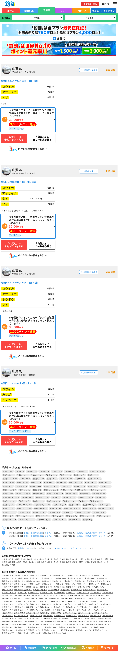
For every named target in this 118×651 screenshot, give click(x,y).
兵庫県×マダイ (94, 604)
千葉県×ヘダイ (8, 516)
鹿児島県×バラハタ (100, 630)
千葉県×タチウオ (65, 475)
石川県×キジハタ (83, 593)
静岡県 (99, 559)
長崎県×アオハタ (51, 627)
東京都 (35, 559)
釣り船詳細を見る (88, 70)
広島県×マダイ (19, 613)
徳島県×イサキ (95, 616)
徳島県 (68, 562)
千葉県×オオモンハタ (51, 490)
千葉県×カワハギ (35, 486)
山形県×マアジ (35, 578)
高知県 (56, 562)
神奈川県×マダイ (98, 587)
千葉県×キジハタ (23, 475)
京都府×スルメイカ (97, 601)
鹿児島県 (5, 565)
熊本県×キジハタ (8, 630)
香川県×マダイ (107, 616)
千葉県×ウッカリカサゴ (11, 497)
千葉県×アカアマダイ (97, 471)
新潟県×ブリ (65, 590)
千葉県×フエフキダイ (105, 508)
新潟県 (68, 559)
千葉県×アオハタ (21, 486)
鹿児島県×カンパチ (68, 630)
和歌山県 (11, 562)
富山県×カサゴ (59, 593)
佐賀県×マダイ (48, 624)
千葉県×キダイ (66, 486)
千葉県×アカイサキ (89, 505)
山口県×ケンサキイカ (100, 613)
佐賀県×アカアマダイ (77, 624)
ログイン (106, 4)
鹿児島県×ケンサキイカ (50, 630)
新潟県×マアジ (76, 590)
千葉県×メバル (52, 479)
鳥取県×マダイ (50, 610)
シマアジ (86, 548)
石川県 (81, 559)
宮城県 (17, 559)
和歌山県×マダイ (32, 607)
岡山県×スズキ (62, 610)
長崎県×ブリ (63, 627)
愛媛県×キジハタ (91, 619)
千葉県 (46, 10)
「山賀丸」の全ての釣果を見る (42, 138)
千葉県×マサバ (85, 494)
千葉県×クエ (55, 497)
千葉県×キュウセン (103, 516)
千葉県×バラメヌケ (59, 520)
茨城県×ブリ (69, 581)
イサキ (57, 548)
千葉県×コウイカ (74, 520)
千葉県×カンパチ (38, 479)
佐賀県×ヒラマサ (62, 624)
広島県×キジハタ (32, 613)
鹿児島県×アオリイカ (84, 630)
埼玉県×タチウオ (20, 584)
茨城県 (62, 559)
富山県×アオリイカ (9, 593)
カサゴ (71, 548)
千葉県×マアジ (32, 471)
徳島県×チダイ (71, 616)
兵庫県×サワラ (7, 607)
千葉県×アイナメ (71, 494)
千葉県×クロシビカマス (72, 508)
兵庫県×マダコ (106, 604)
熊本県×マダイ (74, 627)
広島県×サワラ (56, 613)
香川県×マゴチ (23, 619)
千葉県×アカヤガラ (42, 516)
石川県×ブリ (70, 593)
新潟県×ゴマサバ (89, 590)
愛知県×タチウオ (67, 598)
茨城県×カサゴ (92, 581)
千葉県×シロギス (79, 475)
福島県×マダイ (102, 578)
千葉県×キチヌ (68, 512)
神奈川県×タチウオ (40, 590)
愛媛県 (74, 562)
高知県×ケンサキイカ (77, 621)
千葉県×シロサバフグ (87, 516)
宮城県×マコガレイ (9, 578)
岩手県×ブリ (34, 575)
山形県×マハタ (90, 578)
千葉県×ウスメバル (98, 494)
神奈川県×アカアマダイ (23, 590)
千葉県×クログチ (55, 508)
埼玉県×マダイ (47, 584)
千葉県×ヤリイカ (51, 475)
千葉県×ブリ (20, 471)
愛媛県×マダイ (67, 619)
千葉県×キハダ (62, 482)
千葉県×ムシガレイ (59, 505)
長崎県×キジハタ (20, 627)
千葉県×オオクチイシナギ (24, 516)
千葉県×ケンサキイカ (10, 479)
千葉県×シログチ (81, 490)
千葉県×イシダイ (24, 501)
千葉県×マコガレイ (95, 501)
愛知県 (93, 559)
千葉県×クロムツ (105, 482)
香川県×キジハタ (36, 619)
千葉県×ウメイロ (27, 497)
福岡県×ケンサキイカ (10, 624)
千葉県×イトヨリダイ (23, 494)
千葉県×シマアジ (67, 490)
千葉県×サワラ (93, 475)
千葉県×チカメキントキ (97, 490)
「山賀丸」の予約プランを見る (13, 138)
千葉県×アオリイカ (75, 482)
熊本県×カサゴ (21, 630)
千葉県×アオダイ (71, 516)
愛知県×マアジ (94, 598)
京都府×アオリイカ (9, 604)
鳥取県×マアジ (7, 610)
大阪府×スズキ (57, 604)
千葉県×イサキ (44, 471)
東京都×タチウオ (32, 587)
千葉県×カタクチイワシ (27, 520)
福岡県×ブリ (37, 624)
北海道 (4, 559)
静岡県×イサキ (103, 595)
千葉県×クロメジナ (9, 512)
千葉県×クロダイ (23, 482)
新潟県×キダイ (102, 590)
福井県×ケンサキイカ (22, 595)
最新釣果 (29, 11)
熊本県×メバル (99, 627)
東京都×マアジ (19, 587)
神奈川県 (43, 559)
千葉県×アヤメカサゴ (24, 505)
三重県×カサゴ (31, 601)
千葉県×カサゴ (57, 471)
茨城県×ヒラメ (80, 581)
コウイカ (48, 533)
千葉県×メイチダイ (69, 501)
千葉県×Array (87, 520)
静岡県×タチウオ (31, 598)
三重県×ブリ (105, 598)
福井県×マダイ (36, 595)
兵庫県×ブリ (82, 604)
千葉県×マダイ (8, 471)
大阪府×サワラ (35, 604)
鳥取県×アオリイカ (37, 610)
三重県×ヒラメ (19, 601)
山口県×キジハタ (84, 613)
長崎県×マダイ (7, 627)
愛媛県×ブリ (78, 619)
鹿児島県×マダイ (34, 630)
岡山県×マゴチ (7, 613)
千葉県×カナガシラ (98, 512)
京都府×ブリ (72, 601)
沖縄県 (12, 565)
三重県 (106, 559)
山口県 (37, 562)
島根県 (49, 562)
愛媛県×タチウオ (104, 619)
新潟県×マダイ (53, 590)
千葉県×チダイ (49, 482)
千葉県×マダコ (82, 471)
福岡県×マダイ (91, 621)
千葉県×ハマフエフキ (82, 512)
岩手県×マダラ (7, 575)
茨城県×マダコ (104, 581)
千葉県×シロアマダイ (51, 486)
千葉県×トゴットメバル (42, 505)
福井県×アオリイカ (50, 595)
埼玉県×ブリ (58, 584)
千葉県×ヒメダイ (8, 505)
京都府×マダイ (83, 601)
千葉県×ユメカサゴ (53, 501)
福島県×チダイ (19, 581)
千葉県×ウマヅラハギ (85, 497)
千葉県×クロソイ (79, 486)
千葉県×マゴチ (36, 482)
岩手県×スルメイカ (21, 575)
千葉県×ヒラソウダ (89, 508)
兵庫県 (4, 562)
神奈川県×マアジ (84, 587)
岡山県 (31, 562)
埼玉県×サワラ (7, 584)
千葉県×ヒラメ (70, 471)
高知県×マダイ (62, 621)
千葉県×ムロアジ (8, 508)
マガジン (81, 11)
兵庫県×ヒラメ (19, 607)
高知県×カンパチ (20, 621)
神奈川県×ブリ (7, 590)
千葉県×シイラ (106, 486)
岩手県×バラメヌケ (59, 575)
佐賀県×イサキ (91, 624)
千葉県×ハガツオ (104, 505)
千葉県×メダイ (93, 486)
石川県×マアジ (7, 595)
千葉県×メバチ (100, 497)
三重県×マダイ (7, 601)
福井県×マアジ (79, 595)
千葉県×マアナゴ (54, 512)
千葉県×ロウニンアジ (24, 508)
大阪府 (112, 559)
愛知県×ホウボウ (81, 598)
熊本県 (99, 562)
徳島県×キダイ (83, 616)
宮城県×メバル (23, 578)
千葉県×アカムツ (90, 482)
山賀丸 (26, 533)
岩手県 (10, 559)
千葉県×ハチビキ (24, 512)
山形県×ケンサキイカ (75, 578)
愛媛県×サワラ (7, 621)
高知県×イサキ (50, 621)
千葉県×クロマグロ (42, 497)
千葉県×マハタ (80, 479)
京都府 (18, 562)
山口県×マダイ (7, 616)
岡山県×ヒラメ (86, 610)
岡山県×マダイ (74, 610)
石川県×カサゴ (107, 593)
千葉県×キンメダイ (9, 490)
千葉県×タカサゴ (38, 501)
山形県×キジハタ (60, 578)
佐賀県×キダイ (103, 624)
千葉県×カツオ (8, 486)
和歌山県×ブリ (59, 607)
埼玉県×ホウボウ (34, 584)
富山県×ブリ (22, 593)
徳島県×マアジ (59, 616)
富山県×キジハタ (46, 593)
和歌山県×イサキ (72, 607)
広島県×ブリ (44, 613)
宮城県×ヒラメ (73, 575)
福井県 (87, 559)
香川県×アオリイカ (9, 619)
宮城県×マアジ (85, 575)
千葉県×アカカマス (39, 512)
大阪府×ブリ (46, 604)
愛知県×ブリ (43, 598)
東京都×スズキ (71, 587)
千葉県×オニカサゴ (66, 479)
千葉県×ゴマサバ (8, 475)
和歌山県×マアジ (46, 607)
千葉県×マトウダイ (43, 520)
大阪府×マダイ (23, 604)
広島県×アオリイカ (70, 613)
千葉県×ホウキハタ (40, 508)
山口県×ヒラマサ (36, 616)
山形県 (23, 559)
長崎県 (93, 562)
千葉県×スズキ (25, 479)
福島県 (29, 559)
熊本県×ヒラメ (86, 627)
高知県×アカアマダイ (36, 621)
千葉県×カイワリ (38, 494)
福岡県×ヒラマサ (25, 624)
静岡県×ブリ (19, 598)
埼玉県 (49, 559)
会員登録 (90, 4)
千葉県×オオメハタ (69, 497)
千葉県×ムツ (82, 501)
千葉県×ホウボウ (24, 490)
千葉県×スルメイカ (94, 479)
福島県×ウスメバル (33, 581)
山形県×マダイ (47, 578)
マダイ (63, 11)
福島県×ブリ (46, 581)
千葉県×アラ (37, 490)
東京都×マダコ (59, 587)
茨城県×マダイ (57, 581)
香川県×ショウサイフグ (52, 619)
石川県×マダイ (95, 593)
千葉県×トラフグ (74, 505)
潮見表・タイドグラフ (103, 11)
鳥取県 (43, 562)
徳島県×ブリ (48, 616)
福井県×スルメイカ (66, 595)
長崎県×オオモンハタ (36, 627)
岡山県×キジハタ (100, 610)
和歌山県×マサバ (86, 607)
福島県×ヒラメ (7, 581)
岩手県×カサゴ (45, 575)
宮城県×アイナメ (98, 575)
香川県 (62, 562)
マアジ (78, 548)
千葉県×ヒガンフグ (9, 520)
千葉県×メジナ (8, 494)
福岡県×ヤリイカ (104, 621)
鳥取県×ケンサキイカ (101, 607)
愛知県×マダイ (54, 598)
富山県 (74, 559)
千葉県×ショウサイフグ (55, 494)
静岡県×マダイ (91, 595)
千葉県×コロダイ (57, 516)
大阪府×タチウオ (70, 604)
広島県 (25, 562)
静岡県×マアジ (7, 598)
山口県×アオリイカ (21, 616)
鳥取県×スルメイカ (21, 610)
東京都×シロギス (46, 587)
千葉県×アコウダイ (9, 501)
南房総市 (39, 533)
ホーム (10, 11)
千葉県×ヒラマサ (37, 475)
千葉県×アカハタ (8, 482)
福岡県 (81, 562)
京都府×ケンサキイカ (58, 601)
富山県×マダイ (33, 593)
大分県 (106, 562)
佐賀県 (87, 562)
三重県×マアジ (44, 601)
